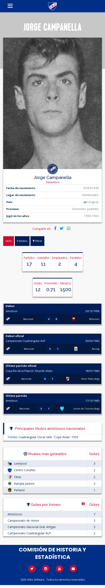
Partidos (22, 241)
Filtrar (37, 241)
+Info (8, 241)
